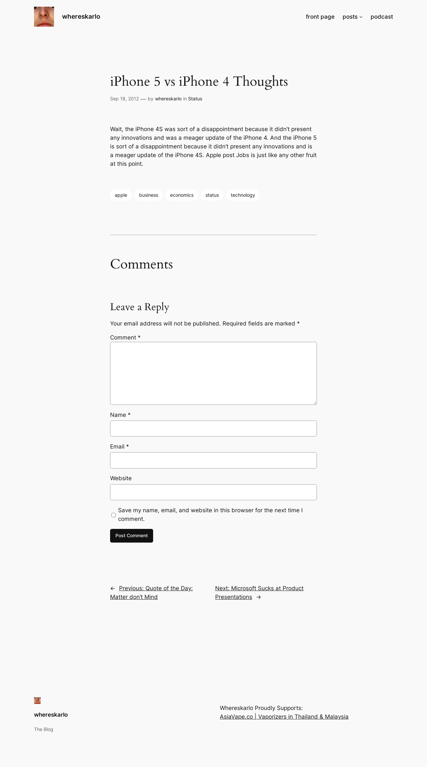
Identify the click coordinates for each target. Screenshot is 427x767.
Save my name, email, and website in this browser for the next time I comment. (210, 514)
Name (120, 415)
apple (121, 195)
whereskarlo (81, 16)
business (148, 195)
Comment (125, 337)
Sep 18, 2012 (124, 98)
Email (119, 446)
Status (195, 98)
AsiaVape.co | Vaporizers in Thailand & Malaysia (284, 716)
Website (121, 478)
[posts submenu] (361, 16)
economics (181, 195)
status (212, 195)
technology (243, 195)
